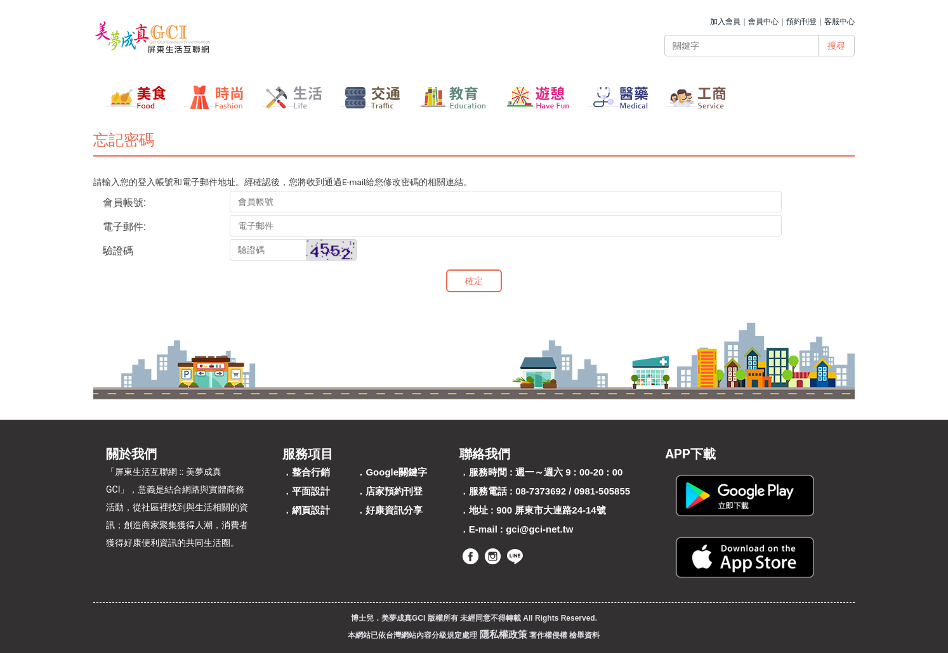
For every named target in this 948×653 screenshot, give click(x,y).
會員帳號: (124, 203)
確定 (474, 281)
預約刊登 (801, 21)
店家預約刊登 (394, 491)
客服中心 (839, 21)
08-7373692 (540, 491)
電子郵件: (124, 227)
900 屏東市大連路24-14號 (551, 510)
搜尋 (836, 46)
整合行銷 (311, 472)
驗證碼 (118, 251)
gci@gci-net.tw (539, 529)
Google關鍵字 (396, 472)
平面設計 (311, 491)
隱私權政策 (503, 634)
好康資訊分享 (394, 510)
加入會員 (725, 21)
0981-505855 (602, 491)
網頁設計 (311, 510)
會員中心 (763, 21)
